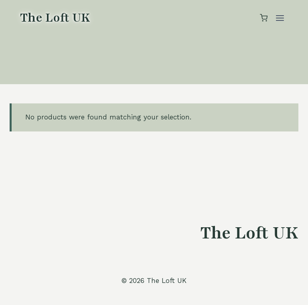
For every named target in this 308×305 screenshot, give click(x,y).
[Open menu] (280, 18)
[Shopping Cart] (263, 18)
